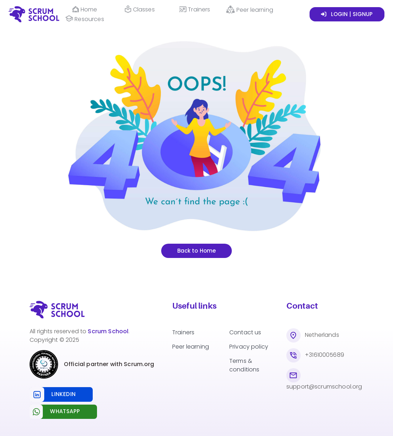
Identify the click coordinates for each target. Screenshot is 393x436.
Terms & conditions (244, 365)
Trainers (183, 332)
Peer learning (190, 347)
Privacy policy (248, 347)
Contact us (245, 332)
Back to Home (196, 250)
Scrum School (108, 331)
